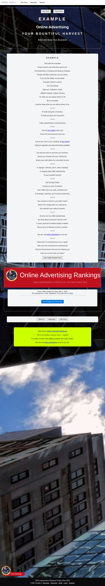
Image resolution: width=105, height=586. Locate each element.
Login (66, 583)
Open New (59, 11)
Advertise (33, 2)
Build (60, 583)
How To (41, 319)
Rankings (54, 583)
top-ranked (51, 130)
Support (71, 583)
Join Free (24, 2)
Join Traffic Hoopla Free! (52, 258)
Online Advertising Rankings (52, 279)
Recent (42, 2)
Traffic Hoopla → (10, 2)
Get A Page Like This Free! (52, 301)
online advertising (53, 234)
